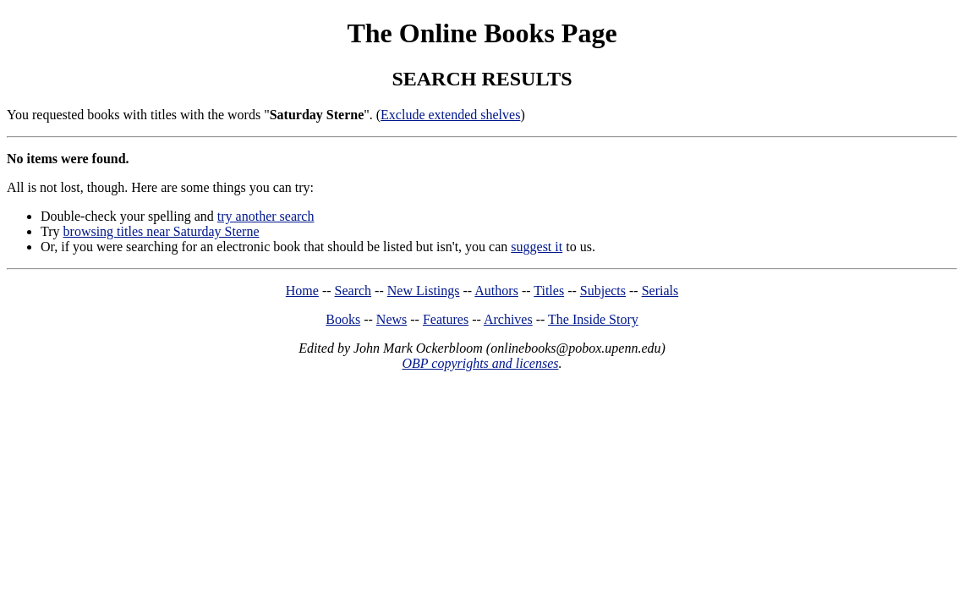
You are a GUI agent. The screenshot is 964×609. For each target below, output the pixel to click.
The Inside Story (593, 319)
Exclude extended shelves (450, 114)
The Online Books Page (481, 33)
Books (343, 319)
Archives (508, 319)
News (391, 319)
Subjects (603, 290)
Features (445, 319)
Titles (549, 290)
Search (353, 290)
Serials (660, 290)
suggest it (536, 246)
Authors (496, 290)
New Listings (423, 290)
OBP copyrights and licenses (480, 363)
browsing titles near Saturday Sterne (161, 231)
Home (302, 290)
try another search (266, 216)
